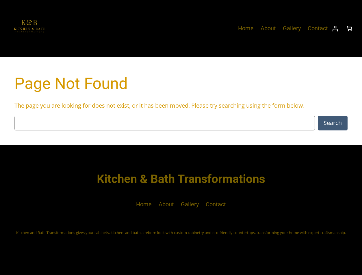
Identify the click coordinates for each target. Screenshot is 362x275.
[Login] (335, 29)
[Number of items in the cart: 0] (349, 29)
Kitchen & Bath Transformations (181, 179)
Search (333, 123)
